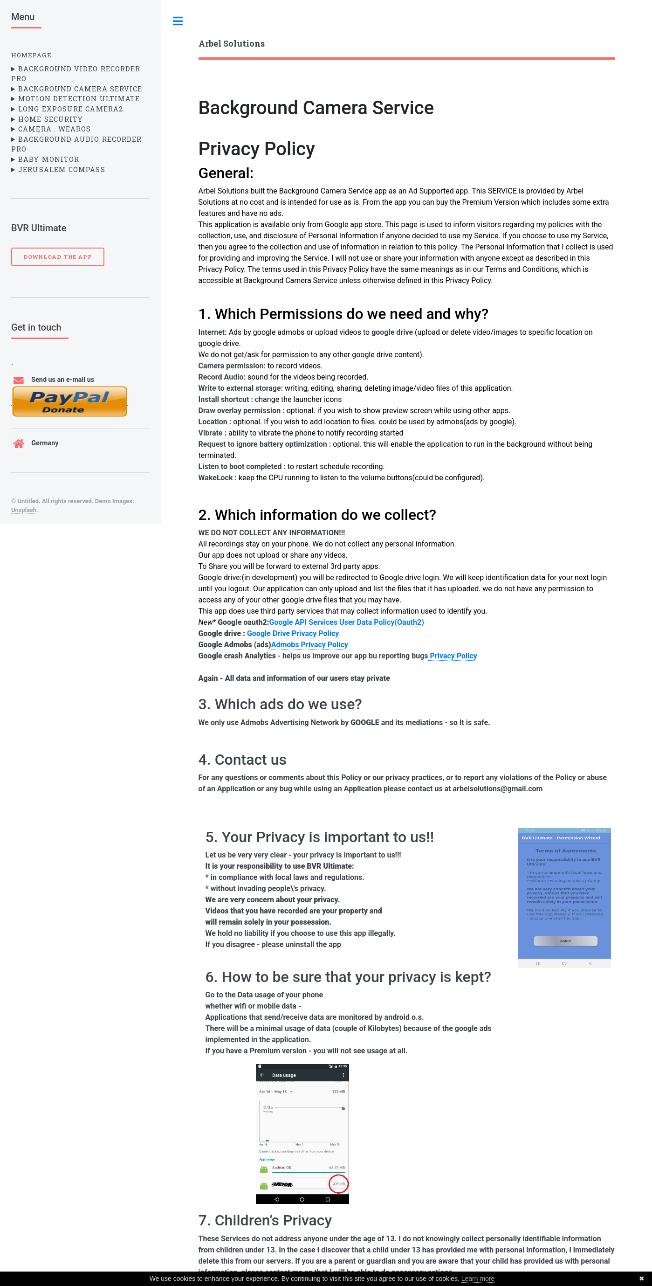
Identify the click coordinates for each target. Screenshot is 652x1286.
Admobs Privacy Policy (309, 644)
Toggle (178, 21)
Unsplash (23, 509)
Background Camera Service (80, 88)
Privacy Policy (257, 149)
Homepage (31, 55)
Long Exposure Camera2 (70, 108)
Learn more (478, 1278)
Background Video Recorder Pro (75, 73)
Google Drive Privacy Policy (293, 633)
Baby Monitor (48, 159)
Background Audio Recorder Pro (76, 144)
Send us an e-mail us (62, 380)
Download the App (57, 256)
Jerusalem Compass (61, 169)
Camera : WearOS (54, 128)
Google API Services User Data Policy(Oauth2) (346, 622)
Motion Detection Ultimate (79, 98)
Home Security (50, 119)
